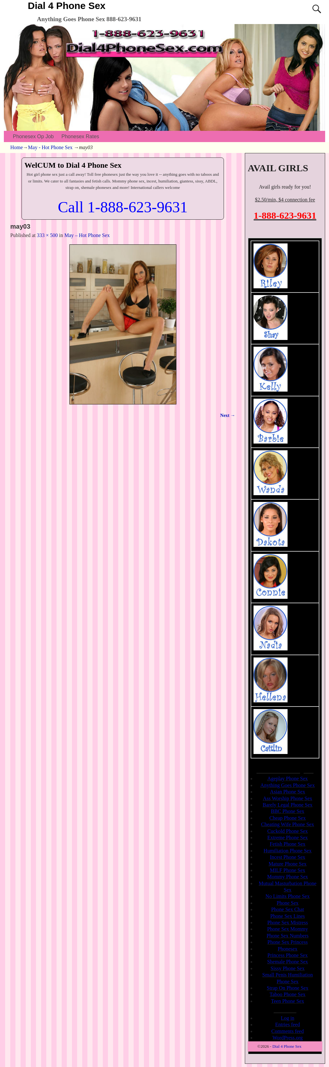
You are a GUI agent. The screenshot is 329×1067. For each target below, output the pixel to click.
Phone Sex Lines (287, 916)
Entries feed (287, 1024)
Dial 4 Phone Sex (67, 5)
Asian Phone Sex (287, 791)
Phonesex (287, 949)
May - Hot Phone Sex (50, 147)
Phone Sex (287, 903)
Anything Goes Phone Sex (287, 785)
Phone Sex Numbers (288, 935)
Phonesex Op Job (33, 136)
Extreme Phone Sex (287, 837)
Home (16, 147)
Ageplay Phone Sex (287, 778)
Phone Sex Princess (287, 942)
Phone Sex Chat (287, 909)
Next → (227, 415)
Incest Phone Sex (287, 857)
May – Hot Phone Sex (87, 235)
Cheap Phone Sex (288, 818)
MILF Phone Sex (287, 870)
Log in (287, 1018)
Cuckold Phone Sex (287, 831)
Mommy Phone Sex (287, 876)
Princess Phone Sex (287, 955)
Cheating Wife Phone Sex (287, 824)
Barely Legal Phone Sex (287, 805)
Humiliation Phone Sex (287, 850)
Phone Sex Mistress (287, 922)
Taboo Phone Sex (288, 994)
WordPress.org (287, 1037)
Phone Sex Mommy (287, 929)
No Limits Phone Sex (287, 896)
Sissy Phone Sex (288, 968)
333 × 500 (47, 235)
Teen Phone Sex (287, 1001)
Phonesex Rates (80, 136)
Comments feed (287, 1031)
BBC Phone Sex (287, 811)
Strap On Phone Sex (287, 988)
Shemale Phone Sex (287, 961)
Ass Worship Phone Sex (287, 798)
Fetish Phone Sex (287, 844)
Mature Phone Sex (288, 864)
